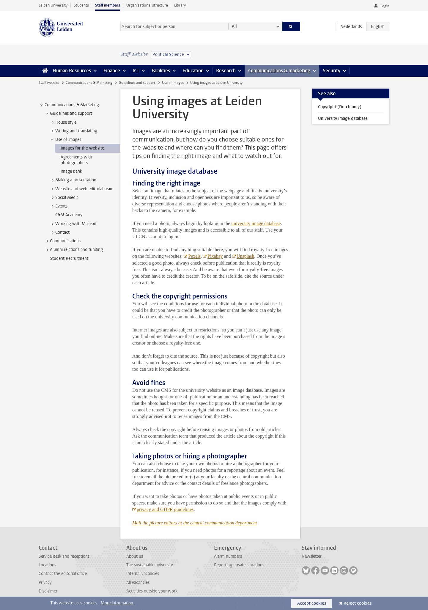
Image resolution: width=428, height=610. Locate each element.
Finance (111, 70)
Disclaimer (48, 591)
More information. (117, 603)
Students (81, 5)
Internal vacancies (142, 573)
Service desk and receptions (64, 556)
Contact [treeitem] (60, 232)
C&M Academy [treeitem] (68, 215)
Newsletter (312, 556)
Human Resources (72, 70)
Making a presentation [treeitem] (73, 180)
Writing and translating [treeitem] (73, 131)
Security (331, 70)
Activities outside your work (151, 591)
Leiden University (53, 5)
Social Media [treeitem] (64, 198)
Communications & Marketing (89, 82)
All (234, 26)
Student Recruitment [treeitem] (69, 258)
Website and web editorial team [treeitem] (82, 189)
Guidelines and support (137, 82)
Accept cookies (311, 603)
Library (180, 5)
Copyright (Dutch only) (339, 107)
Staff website (49, 82)
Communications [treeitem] (62, 241)
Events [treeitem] (58, 206)
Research (226, 70)
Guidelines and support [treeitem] (68, 114)
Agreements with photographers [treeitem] (76, 160)
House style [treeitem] (63, 122)
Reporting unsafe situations (239, 565)
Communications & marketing (279, 70)
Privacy (45, 582)
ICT (136, 70)
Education (193, 70)
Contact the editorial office (63, 573)
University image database (343, 118)
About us (134, 556)
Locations (47, 565)
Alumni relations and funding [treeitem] (73, 250)
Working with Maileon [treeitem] (73, 224)
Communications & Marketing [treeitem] (69, 105)
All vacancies (138, 582)
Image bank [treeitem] (71, 171)
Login (384, 6)
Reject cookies (358, 603)
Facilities (161, 70)
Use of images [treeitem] (65, 140)
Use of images (173, 82)
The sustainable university (149, 565)
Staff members (107, 5)
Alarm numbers (228, 556)
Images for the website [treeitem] (82, 148)
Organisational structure (147, 5)
